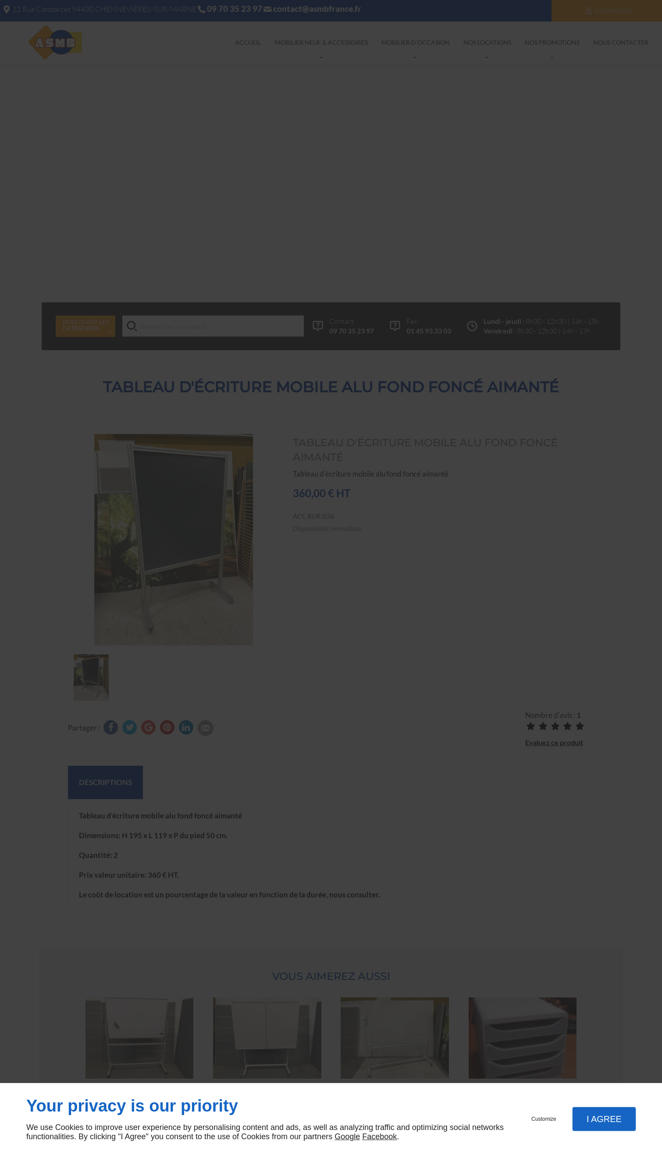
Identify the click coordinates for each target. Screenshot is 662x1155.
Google (347, 1136)
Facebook (379, 1136)
